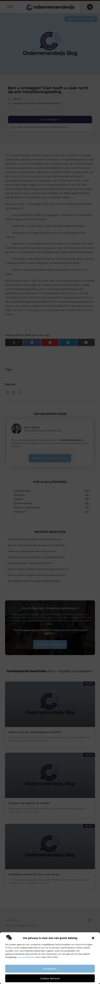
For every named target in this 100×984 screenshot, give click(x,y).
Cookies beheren (50, 978)
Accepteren (50, 968)
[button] (93, 938)
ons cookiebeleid (26, 957)
